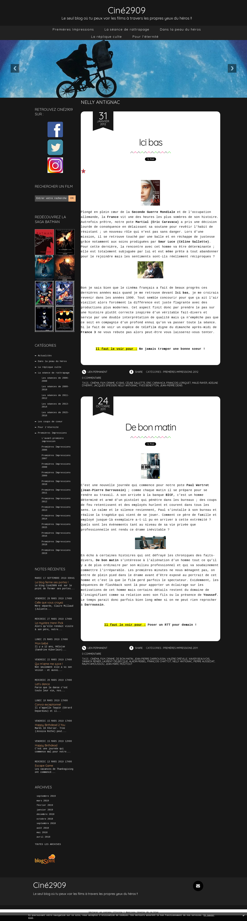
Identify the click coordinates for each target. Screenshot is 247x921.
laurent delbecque (116, 661)
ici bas (121, 382)
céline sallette (137, 382)
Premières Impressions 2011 (56, 495)
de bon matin (126, 658)
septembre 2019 (46, 801)
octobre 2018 (45, 824)
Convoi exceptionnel (48, 709)
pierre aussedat (208, 661)
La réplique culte (106, 37)
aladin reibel (139, 661)
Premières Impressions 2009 (56, 477)
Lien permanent (95, 371)
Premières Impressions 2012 (56, 504)
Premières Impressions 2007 (56, 460)
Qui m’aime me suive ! (49, 668)
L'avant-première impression (53, 442)
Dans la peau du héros (180, 29)
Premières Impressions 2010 (56, 486)
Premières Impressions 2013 (56, 512)
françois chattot (161, 661)
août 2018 (43, 833)
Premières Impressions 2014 (56, 521)
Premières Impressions (73, 29)
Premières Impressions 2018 (56, 548)
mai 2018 (42, 838)
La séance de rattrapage (126, 29)
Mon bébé (42, 648)
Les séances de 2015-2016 (55, 415)
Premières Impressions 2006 (56, 451)
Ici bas (150, 141)
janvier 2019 (45, 815)
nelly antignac (139, 385)
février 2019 (45, 810)
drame (111, 382)
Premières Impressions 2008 (56, 468)
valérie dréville (180, 658)
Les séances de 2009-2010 (55, 389)
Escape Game (44, 770)
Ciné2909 (126, 9)
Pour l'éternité (145, 37)
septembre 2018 (46, 829)
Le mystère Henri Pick (49, 628)
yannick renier (92, 661)
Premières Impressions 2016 (56, 539)
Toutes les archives (48, 850)
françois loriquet (182, 382)
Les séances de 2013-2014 (55, 407)
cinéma (94, 382)
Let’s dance (42, 689)
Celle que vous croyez (49, 607)
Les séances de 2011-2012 (55, 398)
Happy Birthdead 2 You (50, 730)
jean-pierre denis (183, 385)
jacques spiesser (116, 385)
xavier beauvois (203, 658)
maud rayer (204, 382)
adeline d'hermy (92, 385)
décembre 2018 (45, 819)
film (103, 382)
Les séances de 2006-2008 (55, 380)
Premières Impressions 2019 (56, 557)
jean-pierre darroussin (152, 658)
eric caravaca (158, 382)
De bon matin (150, 426)
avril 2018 (43, 843)
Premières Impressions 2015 (56, 530)
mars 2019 (43, 806)
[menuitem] (73, 29)
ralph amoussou (93, 664)
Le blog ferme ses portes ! (52, 587)
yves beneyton (161, 385)
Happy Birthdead (46, 750)
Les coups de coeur (50, 423)
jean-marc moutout (120, 664)
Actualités (45, 355)
